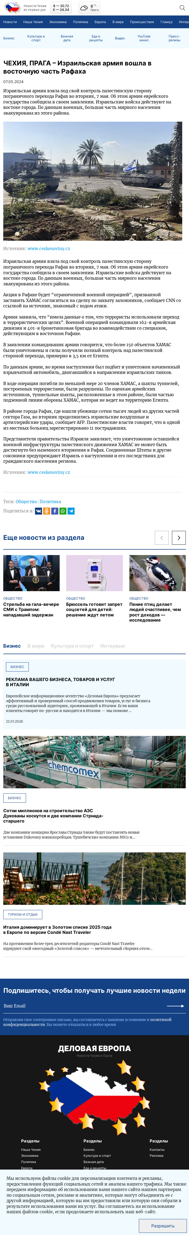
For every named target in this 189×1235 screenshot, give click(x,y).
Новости (10, 22)
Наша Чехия (33, 22)
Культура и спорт (36, 38)
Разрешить (163, 1225)
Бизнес (9, 38)
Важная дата (67, 38)
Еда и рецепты (96, 38)
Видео (120, 38)
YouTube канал (143, 38)
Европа (100, 22)
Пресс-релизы (174, 38)
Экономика (58, 22)
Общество (26, 501)
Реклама (157, 1156)
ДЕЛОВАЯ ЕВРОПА (94, 1048)
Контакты (157, 1150)
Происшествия (142, 22)
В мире (118, 22)
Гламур (166, 22)
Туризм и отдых (23, 914)
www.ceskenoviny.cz (49, 248)
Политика (80, 22)
